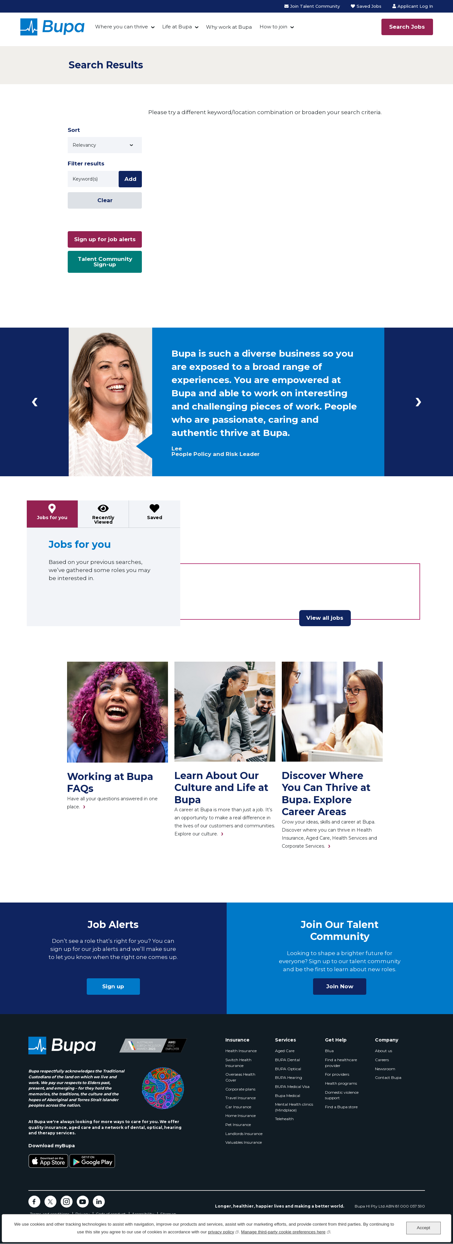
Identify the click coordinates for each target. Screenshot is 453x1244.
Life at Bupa (177, 27)
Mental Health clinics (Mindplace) (294, 1107)
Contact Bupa (388, 1077)
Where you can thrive (121, 27)
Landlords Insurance (243, 1133)
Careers (382, 1059)
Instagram (67, 1202)
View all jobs (324, 618)
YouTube (83, 1202)
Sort (74, 130)
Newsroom (385, 1068)
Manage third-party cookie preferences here (285, 1231)
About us (383, 1050)
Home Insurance (240, 1115)
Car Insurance (238, 1106)
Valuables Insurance (243, 1142)
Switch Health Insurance (238, 1062)
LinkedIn (99, 1202)
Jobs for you (52, 517)
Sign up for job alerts (105, 239)
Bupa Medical (287, 1095)
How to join (273, 27)
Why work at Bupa (229, 27)
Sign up (113, 986)
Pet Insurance (238, 1124)
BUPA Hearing (288, 1077)
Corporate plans (240, 1089)
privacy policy (223, 1231)
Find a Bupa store (341, 1106)
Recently (103, 520)
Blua (329, 1050)
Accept (423, 1227)
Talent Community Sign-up (105, 262)
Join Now (339, 986)
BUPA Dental (287, 1059)
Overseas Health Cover (240, 1077)
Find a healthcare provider (341, 1062)
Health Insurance (241, 1050)
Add (130, 179)
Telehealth (284, 1118)
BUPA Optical (288, 1068)
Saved (154, 517)
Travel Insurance (240, 1097)
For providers (337, 1074)
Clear (105, 200)
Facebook (34, 1202)
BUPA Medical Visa (292, 1086)
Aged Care (284, 1050)
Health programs (341, 1083)
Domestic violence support (342, 1095)
